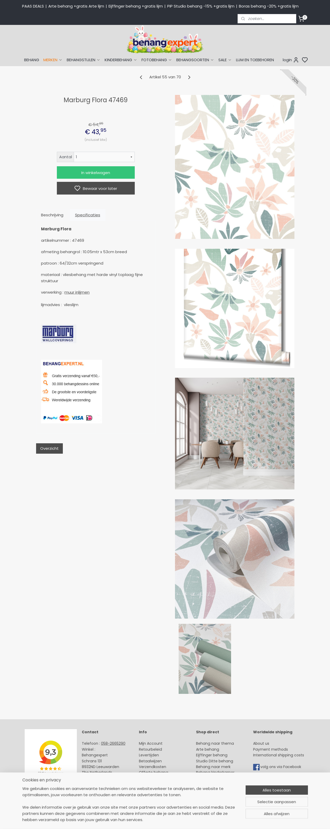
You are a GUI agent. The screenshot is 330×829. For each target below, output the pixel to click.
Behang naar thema (215, 743)
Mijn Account (151, 743)
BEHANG (31, 60)
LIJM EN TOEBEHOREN (255, 60)
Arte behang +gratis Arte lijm (76, 6)
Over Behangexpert (157, 784)
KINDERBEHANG (121, 60)
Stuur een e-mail (98, 778)
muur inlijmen (77, 292)
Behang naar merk (213, 766)
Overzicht (49, 448)
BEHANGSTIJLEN (83, 60)
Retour (145, 749)
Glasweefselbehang (214, 784)
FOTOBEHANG (157, 60)
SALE (225, 60)
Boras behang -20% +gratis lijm (269, 6)
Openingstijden (96, 784)
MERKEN (53, 60)
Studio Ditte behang (214, 761)
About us (261, 743)
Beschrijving (52, 215)
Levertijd (146, 755)
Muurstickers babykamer (218, 778)
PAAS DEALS (33, 6)
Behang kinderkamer (215, 772)
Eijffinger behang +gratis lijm (136, 6)
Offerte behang (153, 772)
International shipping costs (278, 755)
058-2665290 (113, 743)
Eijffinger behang (211, 755)
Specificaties (87, 215)
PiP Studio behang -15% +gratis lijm (200, 6)
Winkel (145, 778)
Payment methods (270, 749)
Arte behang (207, 749)
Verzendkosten (152, 766)
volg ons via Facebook (281, 766)
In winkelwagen (95, 172)
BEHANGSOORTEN (195, 60)
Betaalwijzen (150, 761)
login (291, 60)
